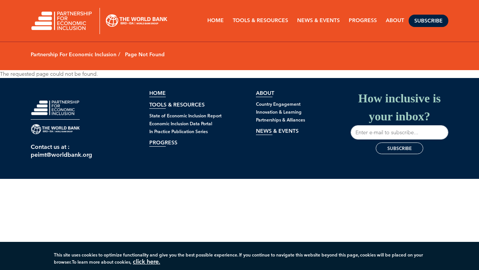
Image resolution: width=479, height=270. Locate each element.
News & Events (277, 131)
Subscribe (428, 21)
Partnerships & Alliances (280, 120)
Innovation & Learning (279, 112)
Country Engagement (278, 104)
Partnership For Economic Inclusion (73, 54)
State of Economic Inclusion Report (185, 115)
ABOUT (395, 20)
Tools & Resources (260, 20)
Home (215, 20)
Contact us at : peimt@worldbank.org (55, 150)
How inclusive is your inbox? (399, 116)
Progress (163, 143)
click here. (146, 263)
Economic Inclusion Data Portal (180, 123)
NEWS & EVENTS (318, 20)
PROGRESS (363, 20)
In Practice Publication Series (178, 131)
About (265, 93)
